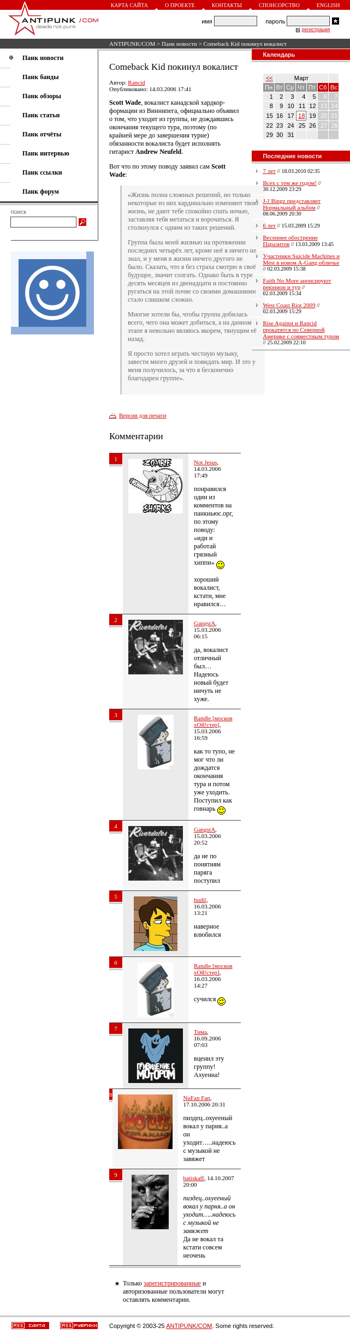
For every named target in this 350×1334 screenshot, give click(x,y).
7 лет (269, 171)
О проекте (180, 5)
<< (269, 78)
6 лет (269, 225)
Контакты (227, 5)
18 (301, 115)
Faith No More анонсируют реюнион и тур (297, 283)
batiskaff (193, 1178)
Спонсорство (279, 5)
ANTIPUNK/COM (132, 43)
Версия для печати (143, 415)
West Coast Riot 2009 (289, 305)
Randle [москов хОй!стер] (213, 721)
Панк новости (179, 43)
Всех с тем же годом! (289, 183)
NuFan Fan (196, 1097)
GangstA (204, 623)
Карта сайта (129, 5)
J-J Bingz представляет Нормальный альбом (292, 204)
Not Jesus (205, 462)
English (328, 5)
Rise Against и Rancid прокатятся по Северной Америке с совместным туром (301, 329)
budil (200, 899)
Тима (200, 1031)
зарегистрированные (172, 1283)
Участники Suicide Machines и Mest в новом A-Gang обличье (301, 259)
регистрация (315, 29)
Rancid (136, 82)
